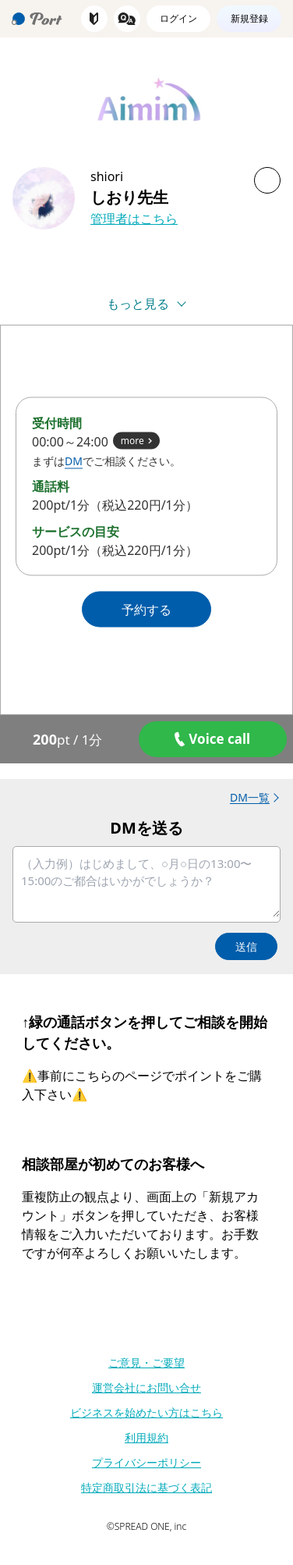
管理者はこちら (134, 218)
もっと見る (138, 303)
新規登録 (249, 18)
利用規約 (146, 1437)
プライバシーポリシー (146, 1462)
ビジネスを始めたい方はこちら (146, 1412)
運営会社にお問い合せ (146, 1387)
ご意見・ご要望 (146, 1362)
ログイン (178, 18)
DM (74, 460)
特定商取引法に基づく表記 (146, 1487)
